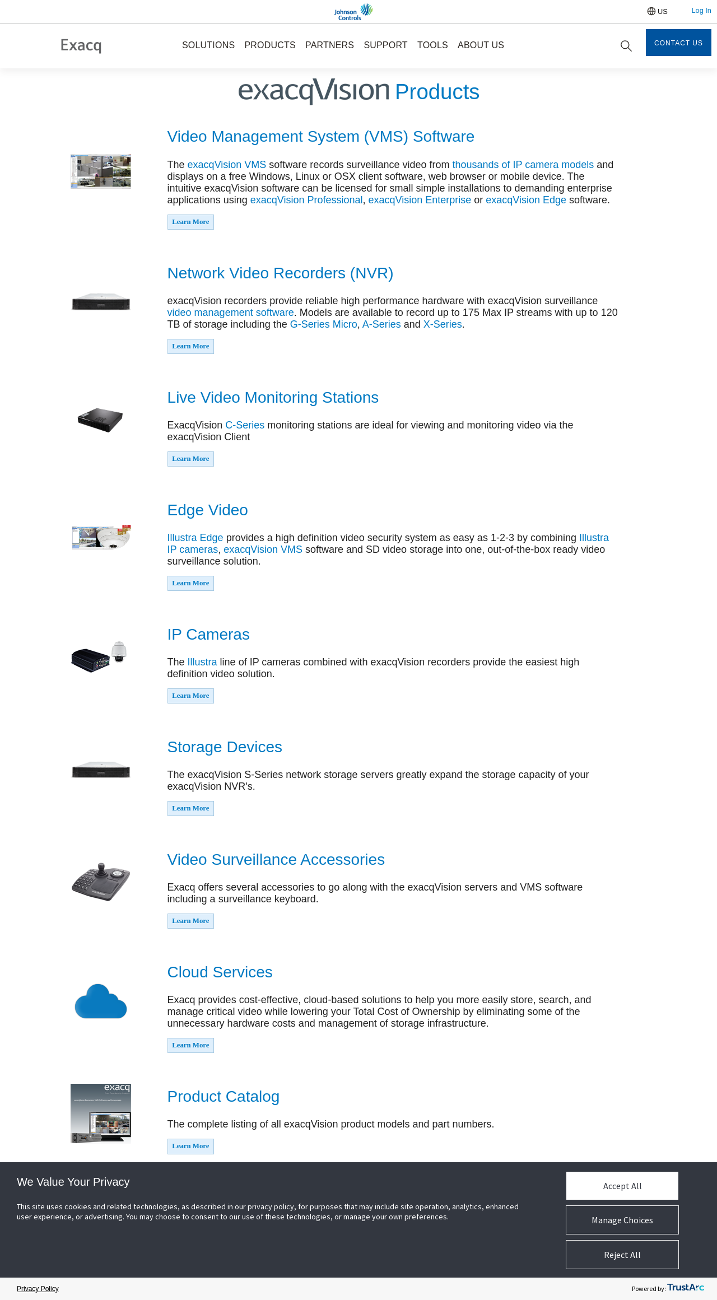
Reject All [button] (622, 1254)
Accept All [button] (622, 1185)
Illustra (183, 537)
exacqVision (514, 200)
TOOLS (432, 45)
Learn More (190, 222)
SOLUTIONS (208, 45)
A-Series (381, 324)
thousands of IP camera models (523, 164)
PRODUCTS (269, 45)
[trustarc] (685, 1289)
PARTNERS (329, 45)
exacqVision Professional (306, 200)
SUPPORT (385, 45)
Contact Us (678, 43)
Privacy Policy (38, 1289)
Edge (554, 200)
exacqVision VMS (227, 164)
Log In (701, 10)
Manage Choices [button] (622, 1220)
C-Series (244, 425)
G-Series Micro (323, 324)
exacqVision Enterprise (419, 200)
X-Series (442, 324)
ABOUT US (481, 45)
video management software (230, 312)
